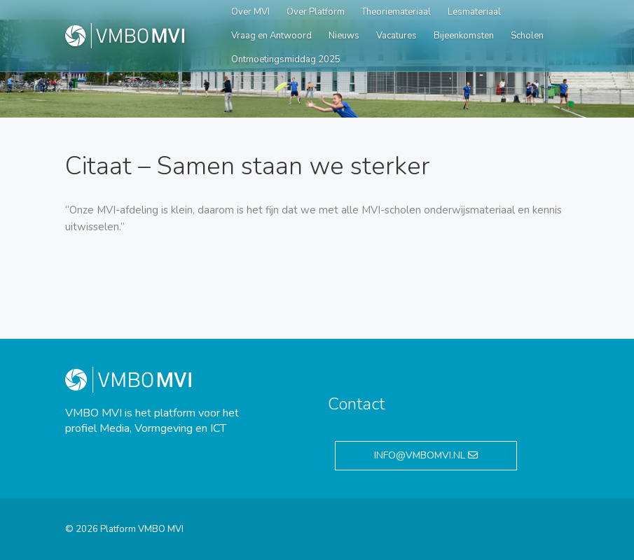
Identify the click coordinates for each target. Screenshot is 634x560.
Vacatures (396, 35)
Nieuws (344, 35)
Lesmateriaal (474, 12)
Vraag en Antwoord (271, 35)
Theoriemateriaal (396, 12)
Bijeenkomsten (464, 35)
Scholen (527, 35)
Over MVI (250, 12)
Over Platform (316, 12)
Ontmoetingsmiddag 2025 (285, 59)
